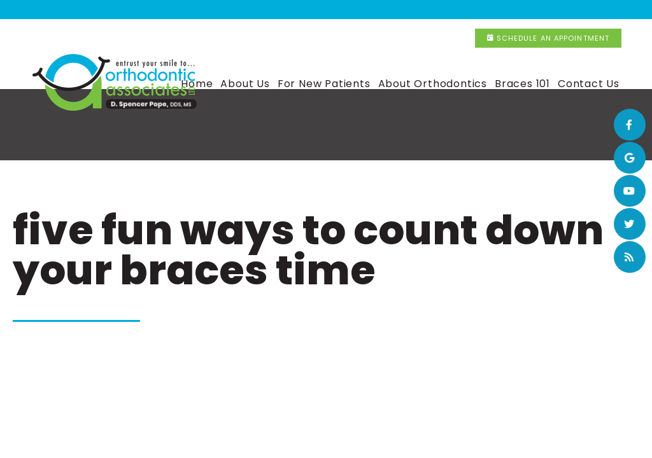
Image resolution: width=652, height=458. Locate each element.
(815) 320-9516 (436, 10)
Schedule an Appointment (567, 9)
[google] (630, 158)
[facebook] (630, 125)
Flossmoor (178, 10)
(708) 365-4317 (266, 10)
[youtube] (630, 191)
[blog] (630, 257)
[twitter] (630, 224)
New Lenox (351, 10)
